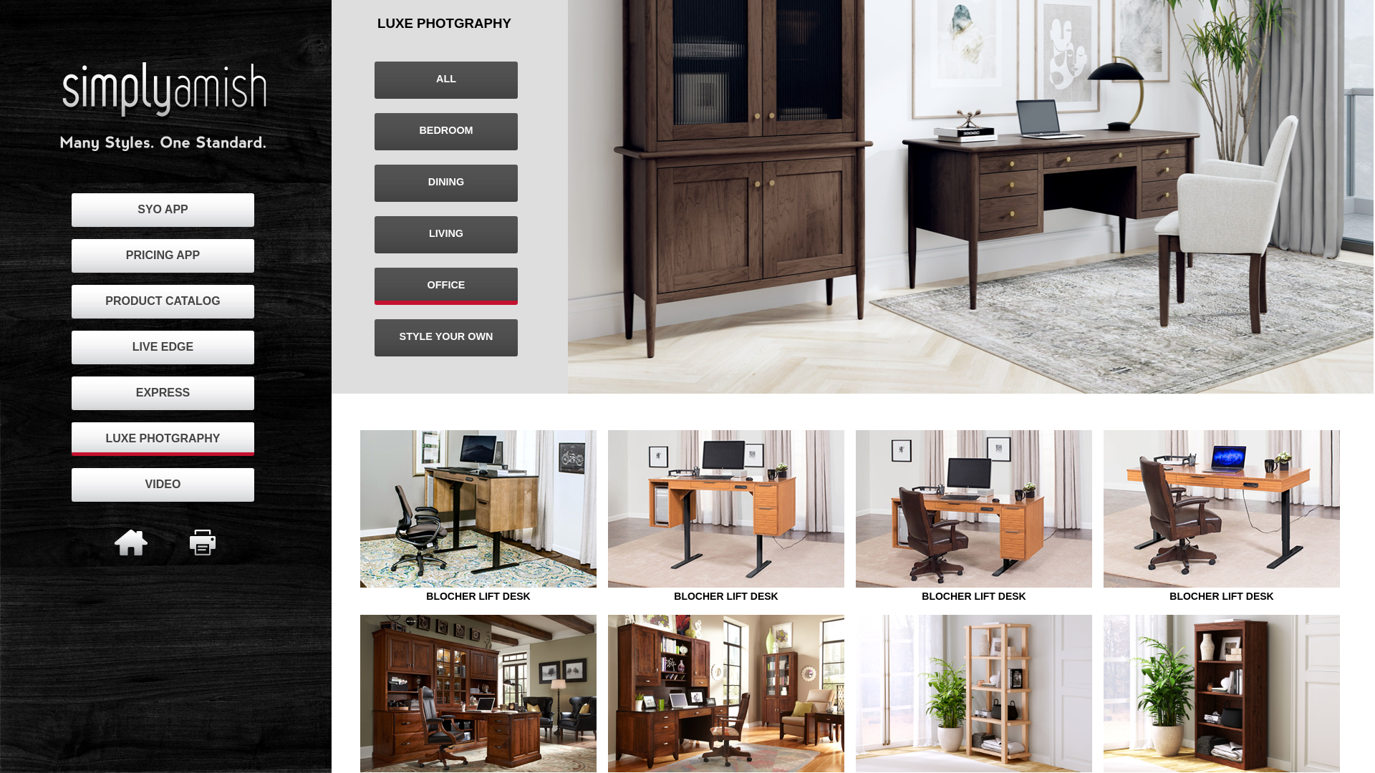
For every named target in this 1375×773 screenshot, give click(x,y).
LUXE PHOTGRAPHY (162, 438)
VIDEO (163, 484)
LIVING (446, 233)
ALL (446, 78)
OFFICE (446, 285)
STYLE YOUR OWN (446, 336)
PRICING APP (163, 255)
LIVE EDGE (162, 347)
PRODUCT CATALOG (162, 301)
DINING (446, 182)
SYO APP (163, 209)
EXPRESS (163, 392)
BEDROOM (446, 130)
